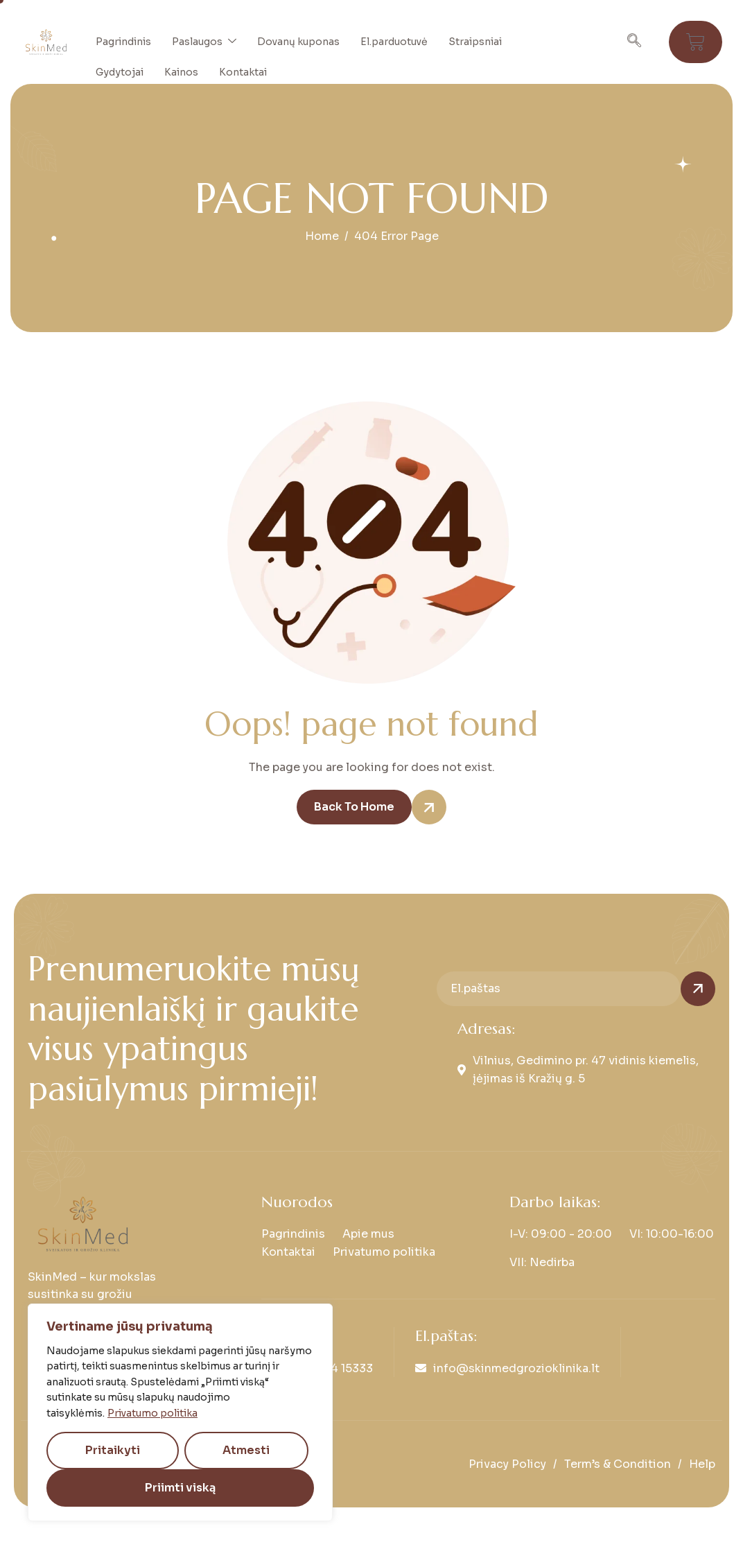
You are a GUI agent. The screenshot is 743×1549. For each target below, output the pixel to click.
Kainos (181, 72)
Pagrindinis (123, 41)
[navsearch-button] (634, 42)
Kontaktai (243, 72)
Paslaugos (204, 41)
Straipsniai (475, 41)
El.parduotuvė (394, 41)
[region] (180, 1412)
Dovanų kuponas (298, 41)
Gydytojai (119, 72)
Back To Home (363, 807)
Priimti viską (180, 1487)
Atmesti (246, 1450)
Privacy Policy (507, 1464)
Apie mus (368, 1234)
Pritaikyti (112, 1450)
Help (702, 1464)
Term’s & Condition (617, 1464)
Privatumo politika (152, 1413)
